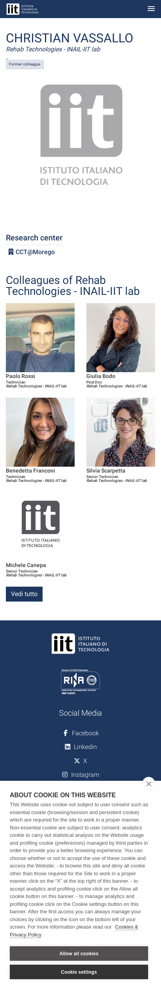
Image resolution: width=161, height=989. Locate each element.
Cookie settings (79, 972)
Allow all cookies (78, 953)
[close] (148, 783)
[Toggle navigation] (151, 9)
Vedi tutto (24, 594)
